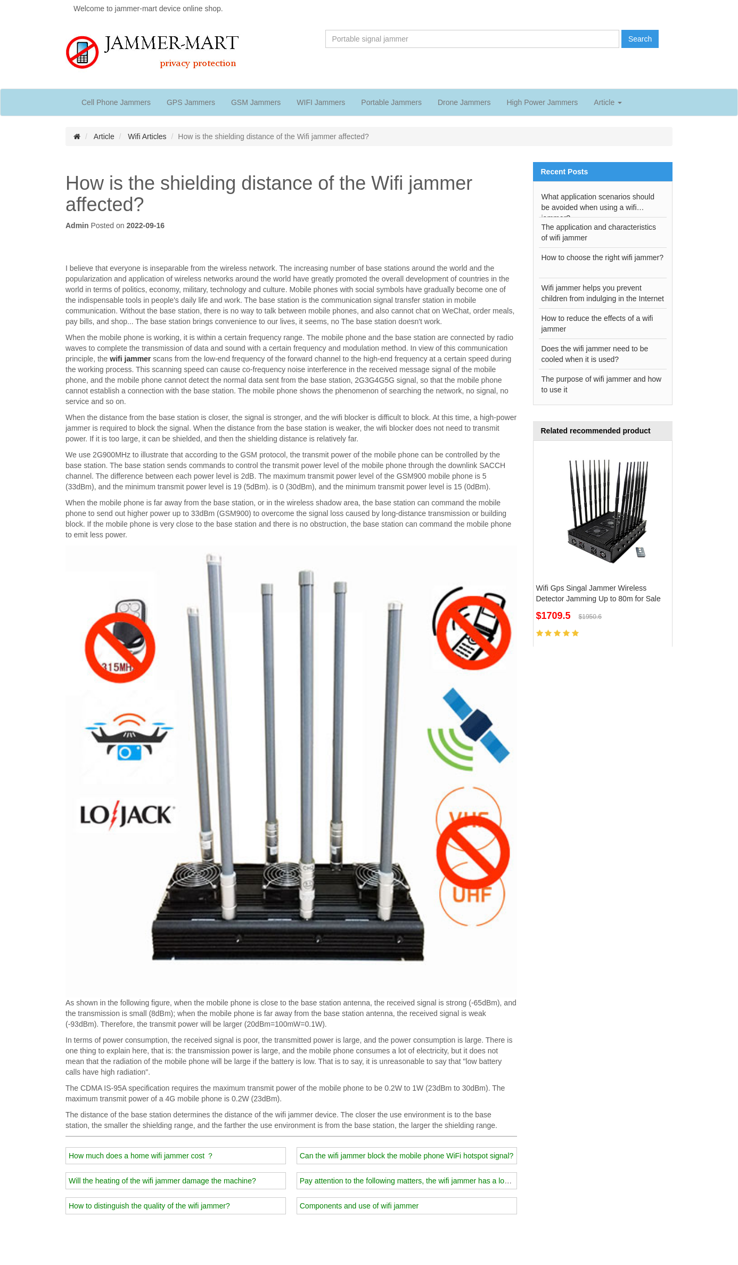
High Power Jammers (542, 102)
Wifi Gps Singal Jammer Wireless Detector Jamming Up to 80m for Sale (598, 593)
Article (104, 136)
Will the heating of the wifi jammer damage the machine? (162, 1181)
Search (640, 39)
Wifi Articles (147, 136)
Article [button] (608, 102)
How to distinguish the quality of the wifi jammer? (149, 1206)
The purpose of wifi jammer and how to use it (602, 384)
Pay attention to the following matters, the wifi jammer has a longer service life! (429, 1181)
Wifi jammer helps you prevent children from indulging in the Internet (603, 293)
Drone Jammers (464, 102)
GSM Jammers (256, 102)
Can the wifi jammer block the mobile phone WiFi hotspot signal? (407, 1155)
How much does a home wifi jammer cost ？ (141, 1155)
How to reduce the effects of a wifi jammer (597, 323)
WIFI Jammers (321, 102)
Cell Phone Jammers (116, 102)
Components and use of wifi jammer (359, 1206)
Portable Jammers (391, 102)
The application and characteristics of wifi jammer (599, 232)
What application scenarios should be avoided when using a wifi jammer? (598, 204)
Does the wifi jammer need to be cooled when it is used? (595, 354)
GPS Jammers (191, 102)
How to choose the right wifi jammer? (603, 257)
